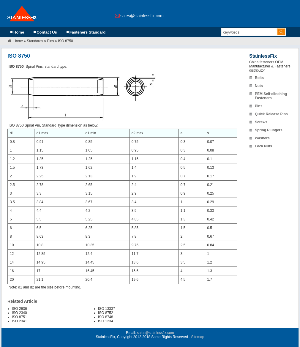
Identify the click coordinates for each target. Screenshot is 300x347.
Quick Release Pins (271, 114)
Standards (35, 41)
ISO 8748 (105, 317)
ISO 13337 (106, 309)
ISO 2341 (19, 321)
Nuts (259, 86)
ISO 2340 (19, 313)
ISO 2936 (19, 309)
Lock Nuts (263, 146)
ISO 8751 (19, 317)
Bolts (259, 78)
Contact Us (47, 32)
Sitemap (197, 337)
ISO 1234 (105, 321)
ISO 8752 (105, 313)
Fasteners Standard (87, 32)
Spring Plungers (268, 130)
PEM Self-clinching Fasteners (271, 96)
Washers (262, 138)
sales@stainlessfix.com (142, 15)
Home (18, 32)
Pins (50, 41)
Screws (261, 122)
